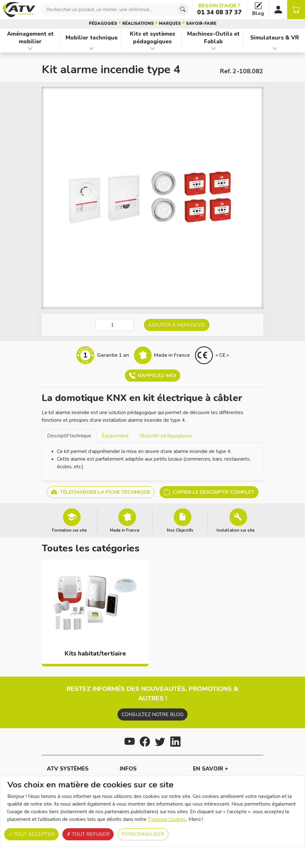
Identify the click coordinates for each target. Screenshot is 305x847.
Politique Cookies (167, 819)
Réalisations (138, 23)
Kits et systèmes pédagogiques (152, 38)
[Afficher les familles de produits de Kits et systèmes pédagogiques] (153, 48)
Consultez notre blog (152, 714)
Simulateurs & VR (274, 37)
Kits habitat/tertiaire (95, 654)
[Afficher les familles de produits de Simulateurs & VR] (274, 48)
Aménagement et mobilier (30, 38)
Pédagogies (103, 23)
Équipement (115, 435)
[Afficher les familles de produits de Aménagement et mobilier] (30, 48)
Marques (170, 23)
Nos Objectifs (180, 530)
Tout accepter (31, 834)
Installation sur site (235, 530)
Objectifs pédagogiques (165, 435)
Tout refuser (88, 834)
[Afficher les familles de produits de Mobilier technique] (91, 48)
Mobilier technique (91, 37)
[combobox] (115, 9)
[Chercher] (182, 9)
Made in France (124, 530)
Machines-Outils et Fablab (213, 38)
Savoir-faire (201, 23)
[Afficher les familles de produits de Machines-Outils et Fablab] (213, 48)
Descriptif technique (69, 435)
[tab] (69, 435)
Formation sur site (69, 530)
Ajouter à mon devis (176, 324)
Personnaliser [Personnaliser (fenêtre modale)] (143, 834)
